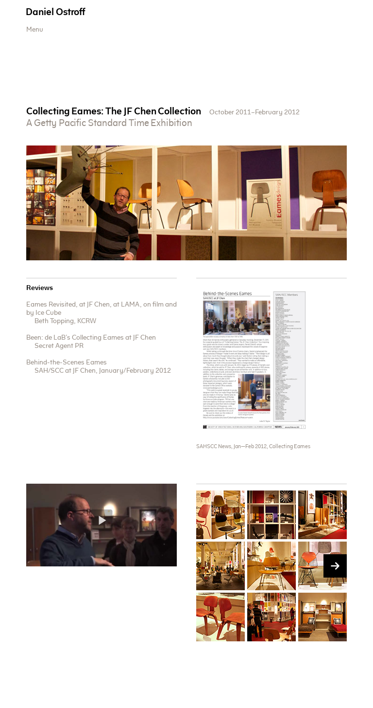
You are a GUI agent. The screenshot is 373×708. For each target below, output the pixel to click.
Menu (34, 30)
